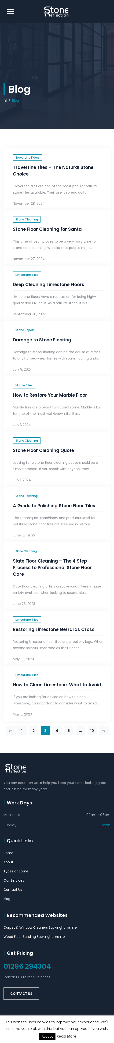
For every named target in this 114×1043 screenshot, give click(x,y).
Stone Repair (24, 330)
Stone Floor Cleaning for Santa (47, 229)
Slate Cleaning (26, 551)
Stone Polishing (26, 496)
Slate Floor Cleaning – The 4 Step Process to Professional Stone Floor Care (52, 567)
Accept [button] (47, 1036)
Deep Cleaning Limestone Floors (48, 284)
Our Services (14, 880)
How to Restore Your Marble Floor (50, 395)
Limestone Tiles (26, 275)
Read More (66, 1036)
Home (8, 853)
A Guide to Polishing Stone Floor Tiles (54, 506)
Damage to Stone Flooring (42, 340)
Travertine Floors (27, 158)
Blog (7, 898)
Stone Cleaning (26, 219)
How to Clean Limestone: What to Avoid (57, 685)
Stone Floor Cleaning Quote (43, 450)
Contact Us (13, 889)
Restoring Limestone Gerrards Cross (54, 629)
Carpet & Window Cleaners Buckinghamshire (40, 927)
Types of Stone (16, 871)
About (8, 862)
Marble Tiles (24, 385)
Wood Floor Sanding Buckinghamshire (34, 936)
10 (92, 730)
